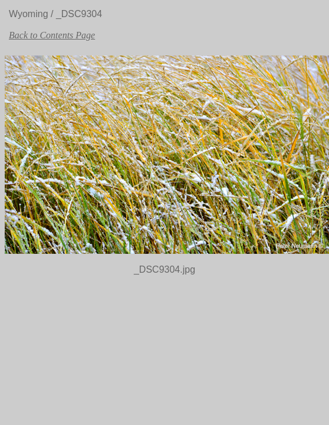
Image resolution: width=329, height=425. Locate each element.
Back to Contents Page (52, 35)
